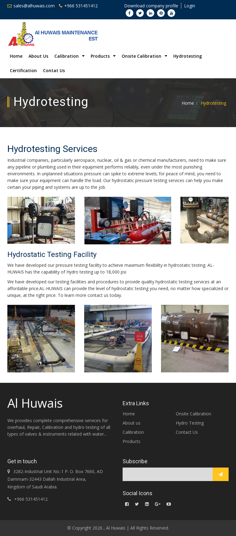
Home (16, 56)
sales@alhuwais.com (31, 6)
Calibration (133, 432)
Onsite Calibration (193, 414)
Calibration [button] (69, 56)
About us (131, 423)
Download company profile (151, 6)
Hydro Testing (190, 423)
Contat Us (54, 70)
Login (189, 6)
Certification (23, 70)
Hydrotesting (187, 56)
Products (131, 441)
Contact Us (187, 432)
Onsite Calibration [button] (144, 56)
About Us (38, 56)
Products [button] (103, 56)
